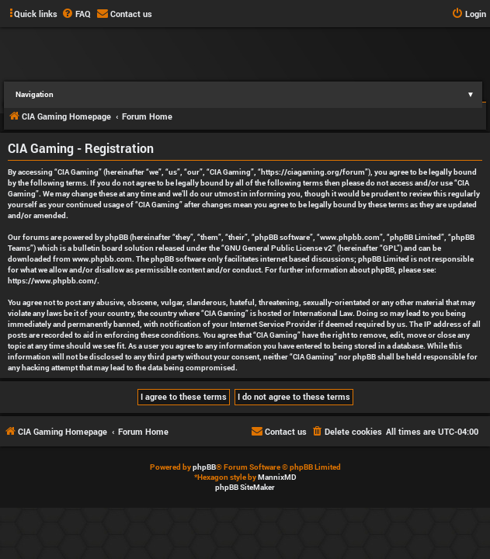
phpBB (204, 467)
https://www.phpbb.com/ (52, 281)
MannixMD (277, 477)
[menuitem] (76, 14)
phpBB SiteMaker (245, 487)
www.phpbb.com (102, 259)
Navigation (249, 94)
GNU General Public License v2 (278, 248)
